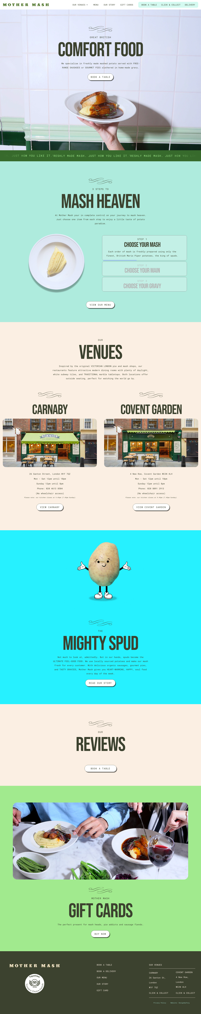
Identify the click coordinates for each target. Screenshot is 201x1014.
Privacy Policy (160, 1003)
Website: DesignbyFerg (180, 1003)
